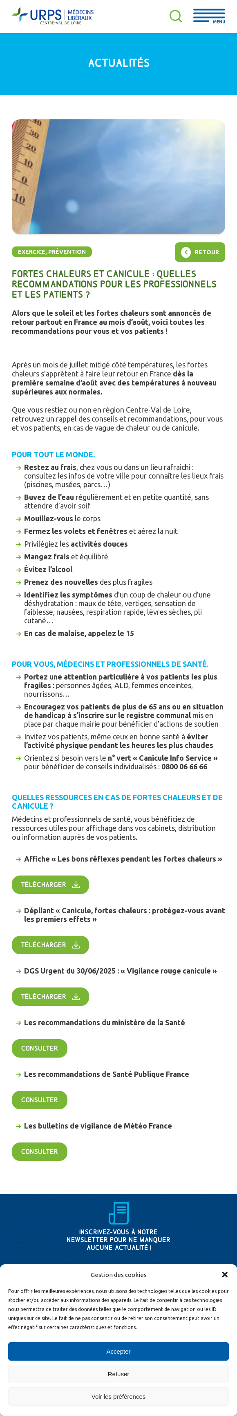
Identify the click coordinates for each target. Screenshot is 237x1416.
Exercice (31, 252)
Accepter (118, 1351)
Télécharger (43, 885)
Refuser (119, 1373)
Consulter (39, 1049)
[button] (225, 1274)
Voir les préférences (119, 1396)
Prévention (67, 252)
